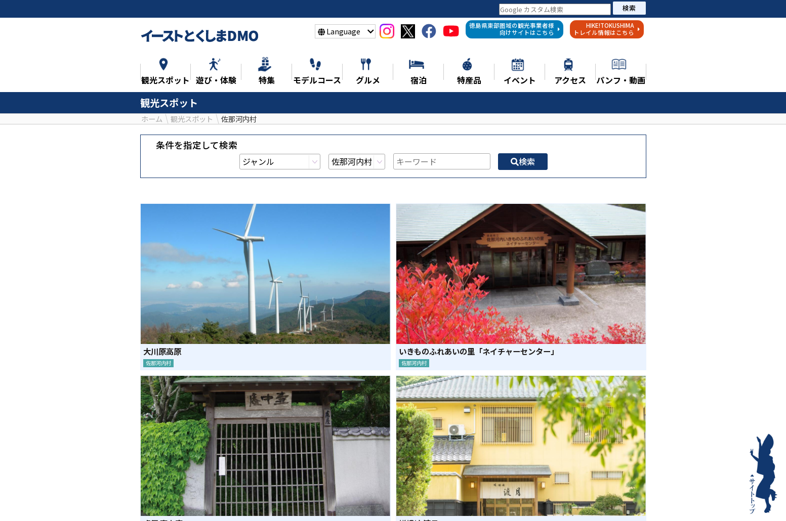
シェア (366, 431)
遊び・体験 (327, 499)
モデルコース (388, 499)
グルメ (442, 499)
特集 (215, 499)
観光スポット (265, 499)
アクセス (611, 499)
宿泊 (520, 499)
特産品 (483, 499)
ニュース (174, 499)
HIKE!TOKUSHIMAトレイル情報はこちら (606, 28)
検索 (629, 8)
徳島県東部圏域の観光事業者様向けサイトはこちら (514, 28)
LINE (420, 431)
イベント (562, 499)
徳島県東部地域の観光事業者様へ (393, 514)
